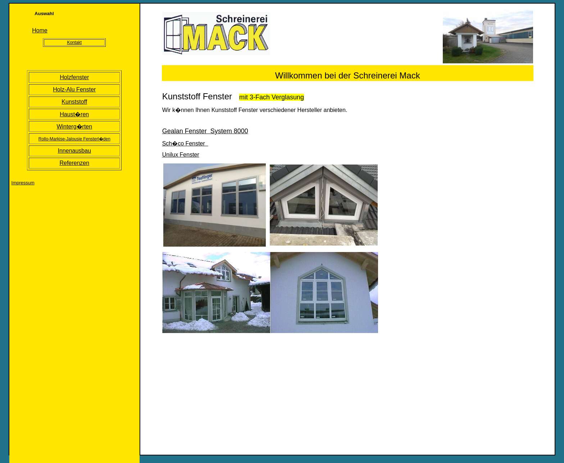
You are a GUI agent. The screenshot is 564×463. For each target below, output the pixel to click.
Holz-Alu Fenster (74, 89)
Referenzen (74, 163)
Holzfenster (74, 77)
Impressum (23, 182)
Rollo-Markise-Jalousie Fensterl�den (74, 138)
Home (39, 30)
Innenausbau (74, 151)
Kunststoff (74, 102)
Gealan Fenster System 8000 (205, 131)
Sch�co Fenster (185, 143)
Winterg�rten (74, 126)
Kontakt (74, 42)
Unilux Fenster (180, 155)
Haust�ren (74, 114)
